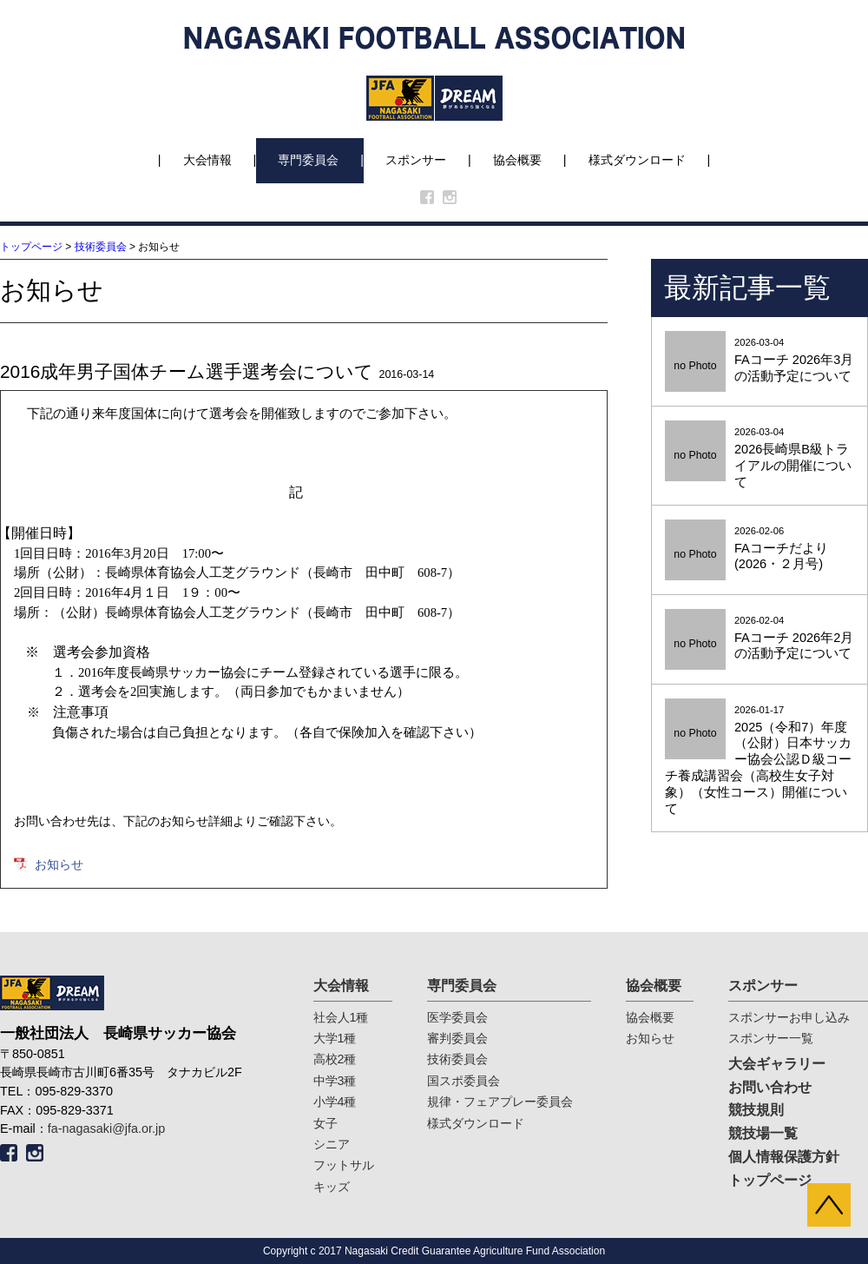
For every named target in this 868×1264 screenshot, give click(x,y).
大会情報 (207, 160)
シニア (331, 1144)
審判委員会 (457, 1038)
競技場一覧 (763, 1133)
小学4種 (335, 1101)
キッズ (331, 1187)
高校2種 (335, 1059)
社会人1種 (341, 1017)
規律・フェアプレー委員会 (500, 1101)
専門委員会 (308, 160)
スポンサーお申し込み (789, 1017)
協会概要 (517, 160)
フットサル (343, 1165)
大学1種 (335, 1038)
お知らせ (59, 864)
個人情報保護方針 (783, 1156)
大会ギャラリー (776, 1063)
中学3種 (335, 1081)
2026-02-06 (759, 549)
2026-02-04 (759, 639)
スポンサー (415, 160)
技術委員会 (101, 247)
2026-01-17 (759, 761)
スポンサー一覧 (770, 1038)
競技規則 (756, 1109)
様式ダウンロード (637, 160)
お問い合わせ (770, 1087)
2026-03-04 (759, 361)
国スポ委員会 (463, 1081)
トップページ (31, 247)
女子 (325, 1123)
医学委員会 (457, 1017)
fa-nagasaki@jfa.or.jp (106, 1128)
